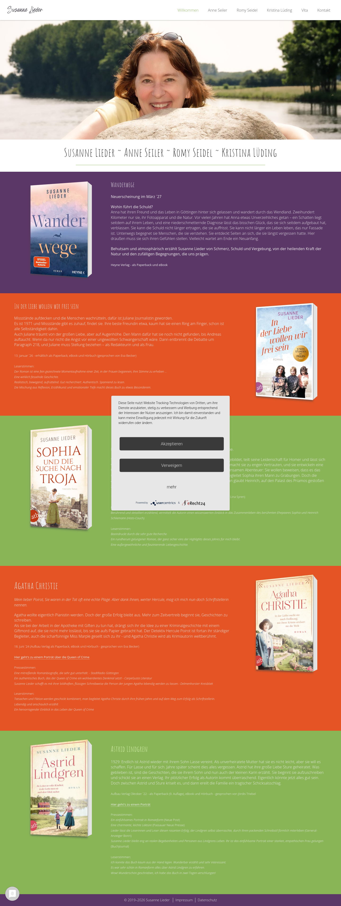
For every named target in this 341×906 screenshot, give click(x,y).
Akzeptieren (172, 443)
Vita (304, 10)
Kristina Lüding (279, 10)
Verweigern (171, 465)
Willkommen (188, 10)
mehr (171, 486)
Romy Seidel (247, 10)
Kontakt (323, 10)
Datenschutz (207, 900)
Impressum (184, 900)
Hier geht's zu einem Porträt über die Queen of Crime (52, 657)
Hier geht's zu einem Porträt (130, 804)
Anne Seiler (217, 10)
